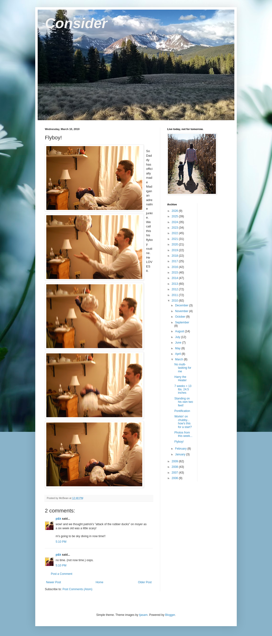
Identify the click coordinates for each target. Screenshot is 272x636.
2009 (175, 461)
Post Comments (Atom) (77, 589)
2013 (175, 283)
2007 (175, 472)
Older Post (145, 582)
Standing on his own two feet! (183, 402)
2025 (175, 216)
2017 (175, 261)
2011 (175, 295)
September (182, 322)
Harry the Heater (180, 378)
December (182, 305)
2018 (175, 255)
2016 (175, 267)
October (180, 316)
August (180, 331)
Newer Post (53, 582)
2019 (175, 250)
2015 (175, 272)
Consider (76, 23)
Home (99, 582)
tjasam (143, 615)
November (182, 311)
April (178, 354)
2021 (175, 239)
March (179, 359)
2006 (175, 478)
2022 (175, 233)
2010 (175, 300)
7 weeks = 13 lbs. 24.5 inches (182, 389)
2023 (175, 227)
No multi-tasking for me (182, 368)
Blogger (170, 615)
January (180, 454)
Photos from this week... (183, 434)
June (178, 342)
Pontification (182, 411)
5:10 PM (61, 541)
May (178, 348)
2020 (175, 244)
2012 (175, 289)
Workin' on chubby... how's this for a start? (183, 421)
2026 (175, 211)
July (178, 337)
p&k (58, 518)
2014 (175, 278)
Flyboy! (179, 441)
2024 (175, 222)
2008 (175, 467)
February (181, 448)
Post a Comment (61, 574)
